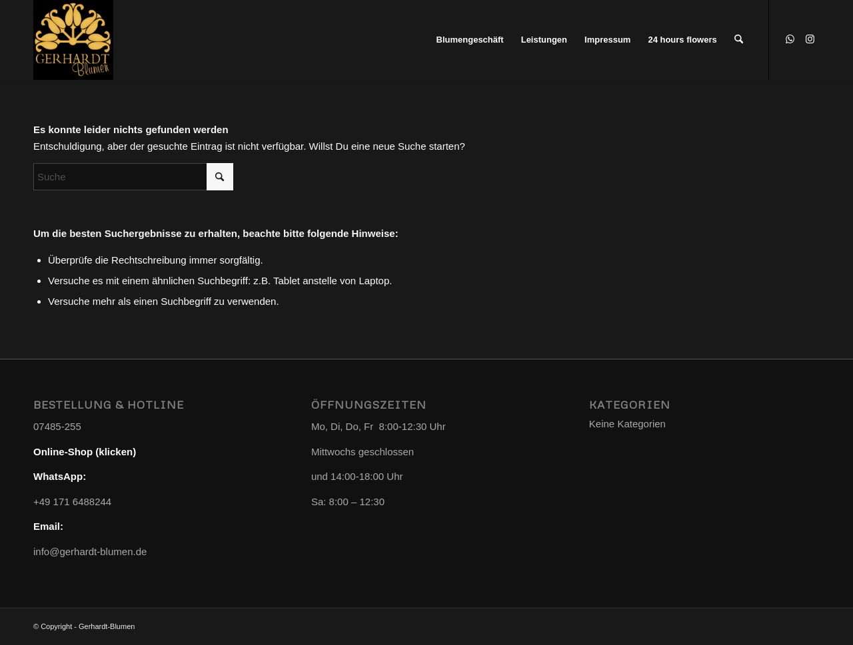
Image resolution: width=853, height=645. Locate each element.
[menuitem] (470, 40)
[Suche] (739, 40)
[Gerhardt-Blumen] (73, 40)
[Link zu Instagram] (810, 39)
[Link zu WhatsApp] (790, 39)
